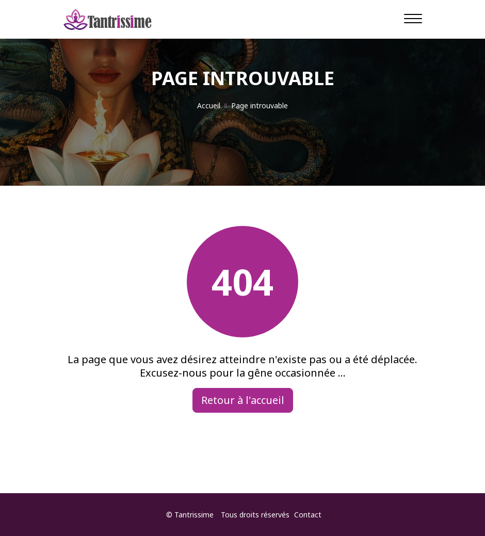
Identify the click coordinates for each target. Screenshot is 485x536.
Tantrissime (194, 514)
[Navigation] (413, 18)
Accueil (208, 105)
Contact (307, 514)
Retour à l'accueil (242, 400)
